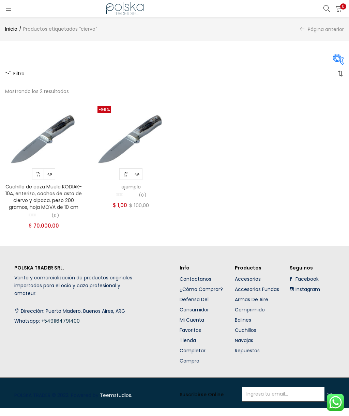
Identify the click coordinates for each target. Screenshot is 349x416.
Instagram (305, 297)
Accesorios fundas (257, 297)
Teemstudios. (116, 403)
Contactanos (195, 286)
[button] (339, 8)
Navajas (244, 348)
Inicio (11, 29)
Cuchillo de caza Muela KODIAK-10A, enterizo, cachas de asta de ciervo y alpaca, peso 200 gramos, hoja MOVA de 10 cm (43, 199)
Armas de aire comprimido (251, 312)
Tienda (188, 348)
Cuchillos (245, 338)
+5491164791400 (61, 328)
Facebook (304, 286)
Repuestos (247, 358)
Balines (243, 327)
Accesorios (248, 286)
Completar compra (193, 363)
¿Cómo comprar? (201, 297)
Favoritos (190, 338)
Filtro (15, 73)
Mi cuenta (192, 327)
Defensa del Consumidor (194, 312)
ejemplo (131, 189)
